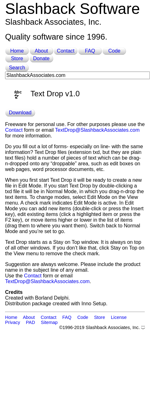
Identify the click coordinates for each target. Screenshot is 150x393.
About (41, 51)
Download (20, 112)
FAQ (90, 51)
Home (17, 51)
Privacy (12, 322)
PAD (30, 322)
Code (114, 51)
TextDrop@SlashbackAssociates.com (97, 130)
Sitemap (49, 322)
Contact (65, 51)
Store (17, 58)
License (119, 317)
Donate (41, 58)
